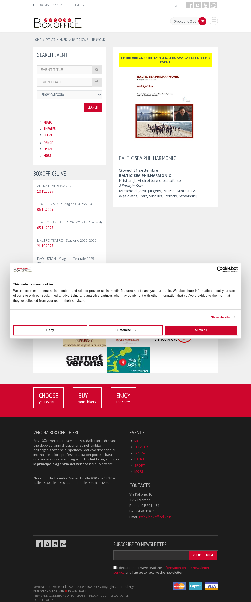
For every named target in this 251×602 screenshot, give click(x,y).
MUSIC (48, 122)
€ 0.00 (191, 21)
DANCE (48, 143)
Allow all (201, 330)
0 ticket (179, 21)
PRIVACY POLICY (98, 595)
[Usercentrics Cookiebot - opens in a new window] (215, 269)
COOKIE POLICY (43, 600)
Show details (220, 317)
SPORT (48, 149)
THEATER (50, 128)
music (63, 40)
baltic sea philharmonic (88, 40)
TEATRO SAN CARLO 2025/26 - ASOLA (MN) (69, 222)
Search (93, 107)
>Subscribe (203, 555)
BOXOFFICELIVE (49, 173)
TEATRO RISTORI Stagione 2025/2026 (65, 204)
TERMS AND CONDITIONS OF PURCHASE (59, 595)
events (50, 40)
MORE (47, 155)
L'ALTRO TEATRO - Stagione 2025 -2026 (66, 240)
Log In (176, 5)
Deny (50, 330)
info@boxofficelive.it (155, 516)
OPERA (48, 135)
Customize (125, 330)
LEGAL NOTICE (120, 595)
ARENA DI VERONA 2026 (55, 186)
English (77, 5)
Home (37, 40)
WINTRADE (79, 591)
